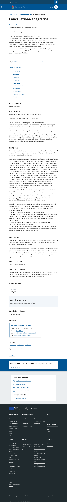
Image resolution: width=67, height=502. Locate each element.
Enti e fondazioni (13, 424)
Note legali (37, 446)
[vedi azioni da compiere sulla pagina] (38, 62)
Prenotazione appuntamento (39, 464)
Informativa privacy (39, 444)
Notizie (49, 419)
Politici (10, 433)
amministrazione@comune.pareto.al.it (25, 333)
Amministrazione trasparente (39, 454)
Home (10, 14)
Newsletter (50, 446)
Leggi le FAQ (37, 457)
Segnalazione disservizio (39, 460)
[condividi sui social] (13, 62)
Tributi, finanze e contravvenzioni (39, 422)
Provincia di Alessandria (27, 448)
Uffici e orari (12, 471)
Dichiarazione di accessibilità (39, 450)
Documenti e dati (13, 421)
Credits (37, 496)
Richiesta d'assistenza (39, 467)
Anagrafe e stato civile (25, 14)
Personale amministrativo (14, 430)
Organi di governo (13, 426)
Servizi (15, 14)
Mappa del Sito (50, 496)
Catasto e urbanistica (27, 426)
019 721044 (19, 331)
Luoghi (48, 429)
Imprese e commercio (39, 419)
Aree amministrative (14, 419)
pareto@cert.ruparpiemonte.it (22, 335)
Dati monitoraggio (13, 496)
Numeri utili (12, 474)
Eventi (48, 431)
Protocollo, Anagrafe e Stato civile (21, 325)
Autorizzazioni (25, 424)
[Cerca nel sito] (55, 7)
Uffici (10, 436)
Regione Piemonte (13, 2)
